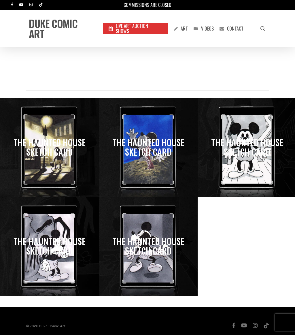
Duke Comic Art (53, 28)
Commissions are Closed (147, 4)
